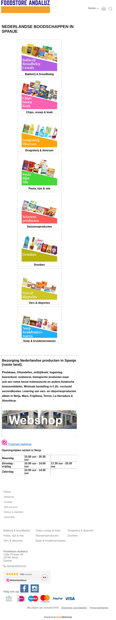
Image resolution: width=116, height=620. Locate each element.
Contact (8, 502)
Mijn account (11, 507)
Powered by (58, 617)
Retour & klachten (13, 512)
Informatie (9, 517)
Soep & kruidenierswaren (51, 540)
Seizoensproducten (47, 535)
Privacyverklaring (99, 607)
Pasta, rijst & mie (13, 535)
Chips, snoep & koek (48, 530)
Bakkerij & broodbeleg (16, 530)
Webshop (9, 497)
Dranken (73, 535)
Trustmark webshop (16, 444)
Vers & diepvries (13, 540)
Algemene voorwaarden (74, 607)
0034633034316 (16, 566)
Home (93, 8)
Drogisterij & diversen (80, 530)
